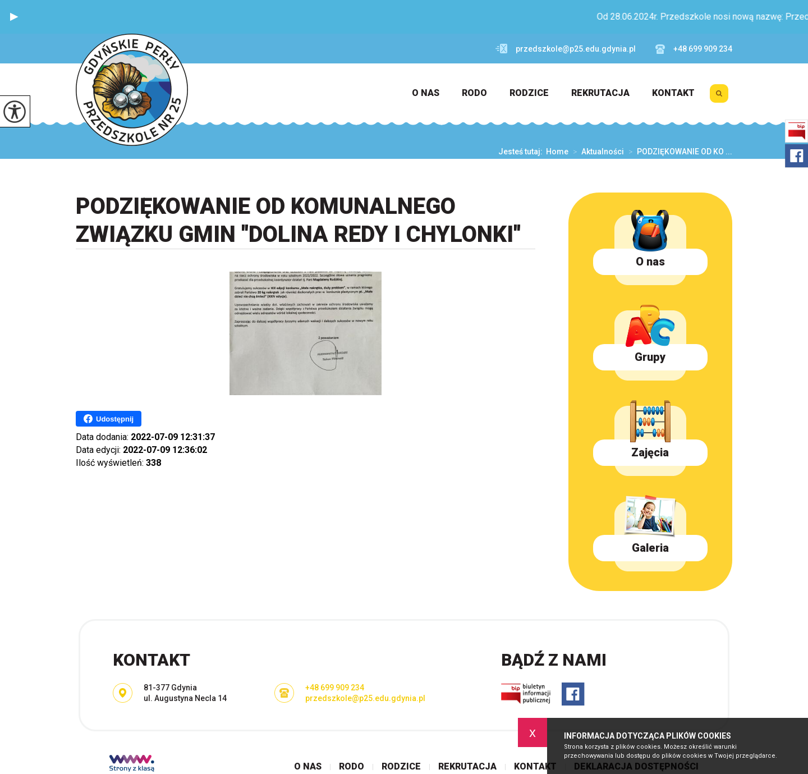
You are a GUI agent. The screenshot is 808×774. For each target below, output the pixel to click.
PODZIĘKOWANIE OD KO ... (678, 151)
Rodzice (529, 93)
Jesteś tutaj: (522, 151)
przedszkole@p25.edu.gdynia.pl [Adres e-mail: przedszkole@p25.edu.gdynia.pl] (365, 698)
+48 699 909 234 (693, 49)
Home (557, 151)
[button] (14, 17)
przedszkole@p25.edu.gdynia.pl (565, 48)
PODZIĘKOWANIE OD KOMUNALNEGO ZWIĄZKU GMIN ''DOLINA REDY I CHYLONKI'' (298, 220)
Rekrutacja (600, 93)
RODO (474, 93)
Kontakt (673, 93)
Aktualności (596, 151)
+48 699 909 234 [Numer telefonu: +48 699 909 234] (334, 687)
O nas (425, 93)
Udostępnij (109, 418)
